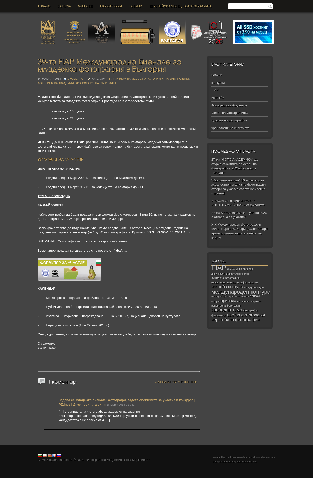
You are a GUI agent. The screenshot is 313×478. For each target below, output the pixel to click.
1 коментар (76, 78)
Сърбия (231, 269)
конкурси (218, 83)
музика (245, 296)
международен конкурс (240, 292)
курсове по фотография (229, 120)
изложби (123, 78)
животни (253, 282)
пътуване (243, 301)
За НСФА (64, 6)
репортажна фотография (226, 305)
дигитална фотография (225, 277)
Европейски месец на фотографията (180, 6)
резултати (256, 301)
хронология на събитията (95, 83)
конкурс (235, 286)
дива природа (244, 268)
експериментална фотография (229, 282)
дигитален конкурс (238, 273)
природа (228, 300)
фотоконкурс (218, 315)
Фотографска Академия (56, 83)
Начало (44, 6)
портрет (215, 301)
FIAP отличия (111, 6)
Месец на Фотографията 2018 (153, 78)
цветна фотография (246, 315)
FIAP (112, 78)
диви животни (219, 273)
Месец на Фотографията (229, 113)
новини (135, 6)
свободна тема (226, 309)
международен (254, 287)
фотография (250, 310)
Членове (85, 6)
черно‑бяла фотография (235, 319)
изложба (219, 286)
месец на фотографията (225, 296)
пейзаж (255, 296)
